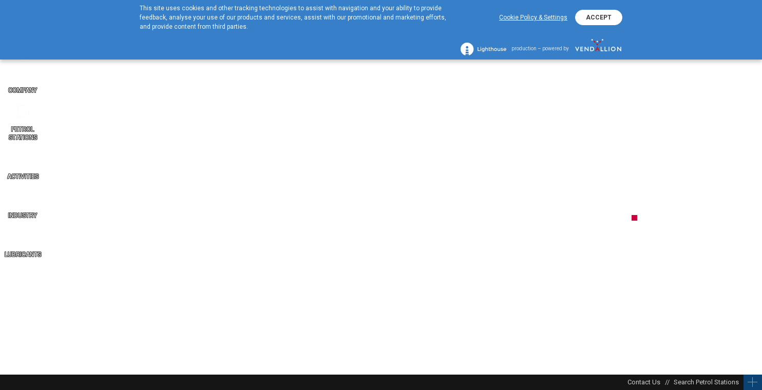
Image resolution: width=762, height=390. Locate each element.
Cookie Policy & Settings (533, 17)
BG (751, 241)
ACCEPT (599, 17)
